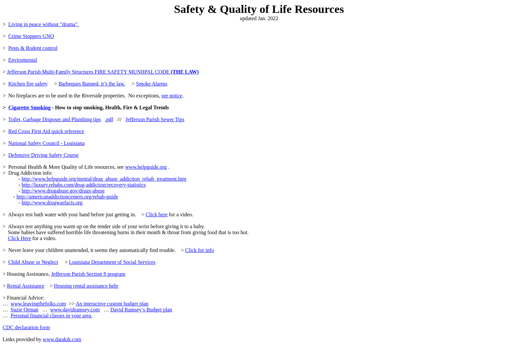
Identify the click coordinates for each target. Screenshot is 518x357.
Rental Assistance (25, 286)
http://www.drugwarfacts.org (51, 202)
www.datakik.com (62, 339)
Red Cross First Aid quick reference (46, 131)
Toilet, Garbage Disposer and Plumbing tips (54, 119)
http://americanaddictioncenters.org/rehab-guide (67, 196)
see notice (171, 95)
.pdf (109, 119)
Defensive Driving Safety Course (43, 155)
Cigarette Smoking (29, 107)
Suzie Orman (24, 309)
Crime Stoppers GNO (31, 36)
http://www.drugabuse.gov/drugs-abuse (62, 191)
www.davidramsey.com (75, 309)
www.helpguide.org (146, 167)
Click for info (199, 250)
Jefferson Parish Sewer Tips (155, 119)
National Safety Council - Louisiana (46, 143)
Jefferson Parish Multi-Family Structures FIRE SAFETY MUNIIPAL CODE (103, 72)
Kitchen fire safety (28, 84)
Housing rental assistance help (86, 286)
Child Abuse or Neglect (33, 262)
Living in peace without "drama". (43, 24)
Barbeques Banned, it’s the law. (91, 84)
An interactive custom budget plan (112, 303)
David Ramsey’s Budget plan (141, 309)
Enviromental (22, 60)
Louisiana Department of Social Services (112, 262)
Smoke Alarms (151, 84)
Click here (156, 214)
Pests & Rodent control (32, 48)
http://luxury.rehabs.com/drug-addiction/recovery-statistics (83, 185)
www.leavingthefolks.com (38, 303)
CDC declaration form (26, 327)
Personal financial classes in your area (51, 315)
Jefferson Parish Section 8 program (88, 274)
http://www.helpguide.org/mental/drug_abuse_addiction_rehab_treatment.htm (103, 179)
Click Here (19, 238)
